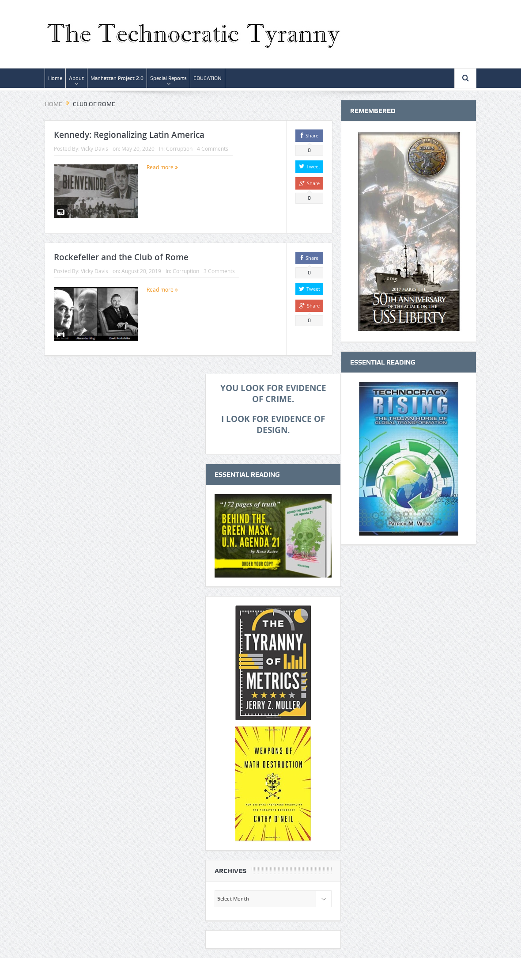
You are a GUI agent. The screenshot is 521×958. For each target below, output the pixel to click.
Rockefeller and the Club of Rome (121, 257)
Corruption (179, 148)
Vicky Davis (94, 148)
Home (55, 78)
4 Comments (212, 148)
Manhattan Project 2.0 (117, 78)
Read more (162, 167)
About (76, 78)
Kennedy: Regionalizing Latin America (129, 135)
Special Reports (168, 78)
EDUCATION (207, 78)
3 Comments (219, 270)
